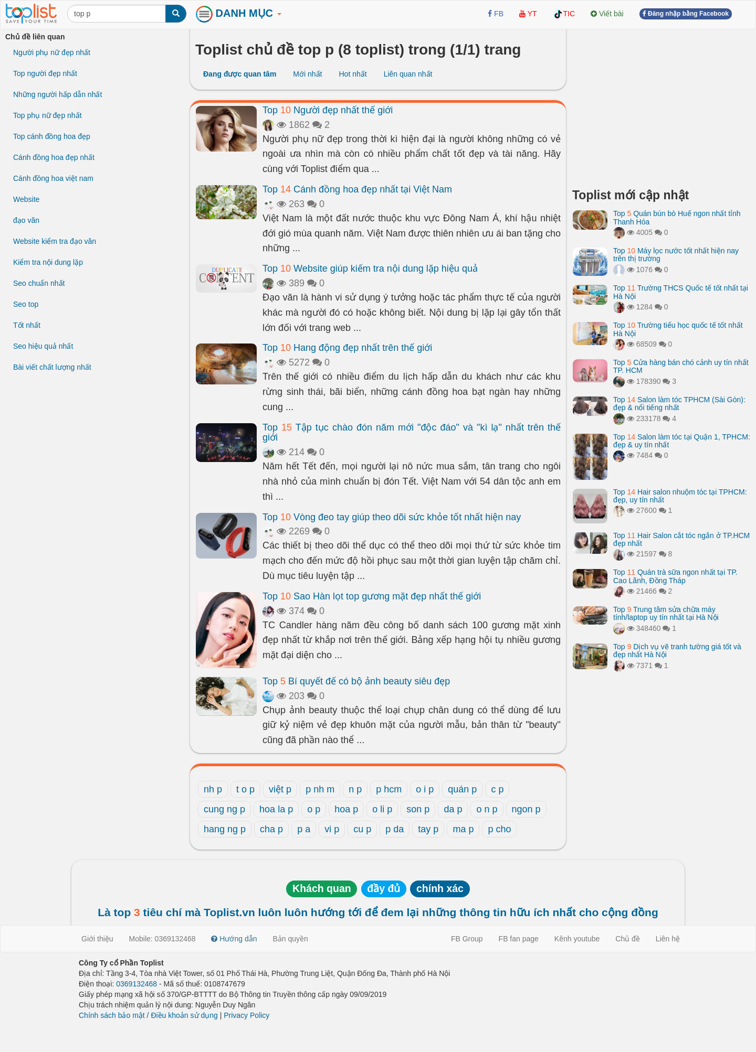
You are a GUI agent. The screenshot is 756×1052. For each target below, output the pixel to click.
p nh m (320, 789)
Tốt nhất (26, 325)
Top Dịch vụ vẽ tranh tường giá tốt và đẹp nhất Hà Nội (677, 650)
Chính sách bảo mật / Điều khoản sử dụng (148, 1015)
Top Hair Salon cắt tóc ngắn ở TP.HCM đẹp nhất (681, 539)
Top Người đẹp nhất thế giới (327, 110)
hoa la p (276, 809)
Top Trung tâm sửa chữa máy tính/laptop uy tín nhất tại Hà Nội (666, 613)
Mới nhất (307, 74)
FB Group (467, 939)
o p (313, 809)
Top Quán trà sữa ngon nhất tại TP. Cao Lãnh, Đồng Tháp (675, 576)
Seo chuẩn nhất (39, 283)
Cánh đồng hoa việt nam (53, 178)
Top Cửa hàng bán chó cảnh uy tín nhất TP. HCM (681, 366)
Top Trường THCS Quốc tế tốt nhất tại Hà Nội (680, 292)
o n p (486, 809)
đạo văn (26, 220)
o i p (425, 789)
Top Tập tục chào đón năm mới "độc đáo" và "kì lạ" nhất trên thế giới (411, 432)
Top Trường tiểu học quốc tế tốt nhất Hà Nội (678, 329)
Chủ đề (627, 939)
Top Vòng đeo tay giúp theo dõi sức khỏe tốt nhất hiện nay (391, 517)
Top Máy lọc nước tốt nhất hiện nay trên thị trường (676, 254)
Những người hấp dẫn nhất (57, 94)
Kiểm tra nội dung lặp (48, 262)
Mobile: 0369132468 (162, 939)
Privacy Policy (246, 1015)
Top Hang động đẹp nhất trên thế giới (347, 347)
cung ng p (224, 809)
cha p (271, 829)
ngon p (526, 809)
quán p (462, 789)
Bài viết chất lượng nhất (52, 367)
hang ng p (225, 829)
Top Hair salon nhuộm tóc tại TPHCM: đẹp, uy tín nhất (680, 496)
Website (26, 199)
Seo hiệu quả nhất (43, 346)
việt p (280, 789)
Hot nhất (352, 74)
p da (394, 829)
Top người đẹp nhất (45, 73)
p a (303, 829)
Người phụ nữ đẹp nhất (51, 52)
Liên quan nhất (408, 74)
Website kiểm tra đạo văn (54, 241)
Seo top (25, 304)
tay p (428, 829)
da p (453, 809)
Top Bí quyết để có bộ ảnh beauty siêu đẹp (356, 681)
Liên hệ (668, 939)
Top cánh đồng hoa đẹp (51, 136)
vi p (331, 829)
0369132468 (136, 984)
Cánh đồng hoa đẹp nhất (53, 157)
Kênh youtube (577, 939)
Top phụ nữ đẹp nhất (47, 115)
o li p (382, 809)
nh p (213, 789)
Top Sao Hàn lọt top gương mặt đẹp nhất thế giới (371, 596)
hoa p (346, 809)
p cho (499, 829)
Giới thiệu (97, 939)
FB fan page (519, 939)
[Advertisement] (661, 104)
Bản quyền (290, 939)
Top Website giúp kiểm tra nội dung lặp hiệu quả (370, 268)
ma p (463, 829)
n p (355, 789)
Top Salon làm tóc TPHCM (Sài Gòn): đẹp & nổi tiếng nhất (679, 403)
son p (417, 809)
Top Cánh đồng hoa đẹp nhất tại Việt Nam (357, 189)
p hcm (389, 789)
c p (497, 789)
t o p (245, 789)
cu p (362, 829)
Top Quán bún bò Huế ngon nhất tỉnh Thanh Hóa (677, 217)
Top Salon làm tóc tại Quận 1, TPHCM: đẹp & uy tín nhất (681, 441)
